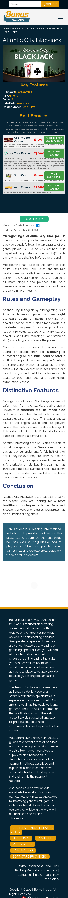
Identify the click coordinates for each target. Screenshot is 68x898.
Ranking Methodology (30, 870)
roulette (34, 550)
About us (51, 866)
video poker (14, 555)
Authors (52, 870)
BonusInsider (15, 529)
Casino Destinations (30, 866)
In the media (42, 874)
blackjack (55, 550)
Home (6, 28)
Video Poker (22, 844)
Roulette (45, 838)
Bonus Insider (42, 889)
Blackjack (21, 838)
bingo (58, 537)
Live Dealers (23, 850)
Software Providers (30, 856)
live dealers (30, 555)
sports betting (36, 537)
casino (19, 537)
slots (44, 550)
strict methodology (51, 132)
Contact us (25, 874)
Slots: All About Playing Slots (32, 830)
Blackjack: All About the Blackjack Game (31, 28)
